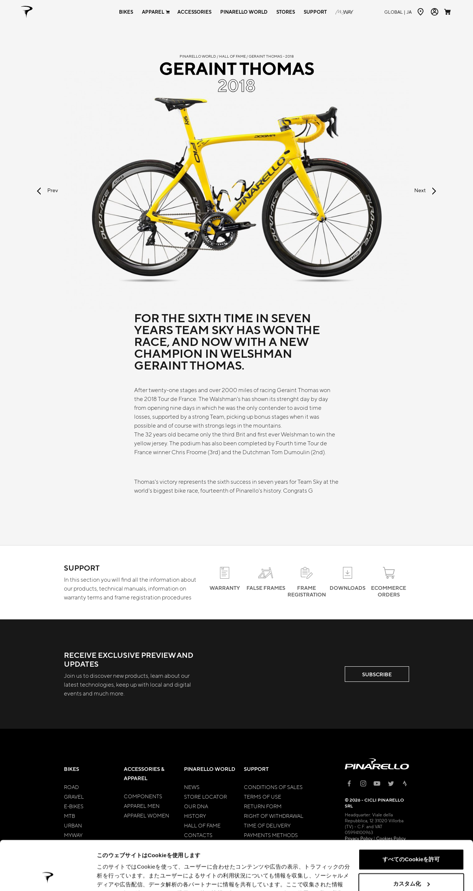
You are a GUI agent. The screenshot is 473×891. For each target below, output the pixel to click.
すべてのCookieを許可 (411, 813)
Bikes (71, 768)
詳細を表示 (111, 876)
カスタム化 (411, 837)
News (192, 786)
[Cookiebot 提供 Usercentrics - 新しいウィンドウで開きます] (48, 876)
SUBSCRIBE (377, 674)
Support (256, 768)
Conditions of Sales (273, 786)
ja (398, 12)
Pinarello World (209, 768)
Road (71, 786)
